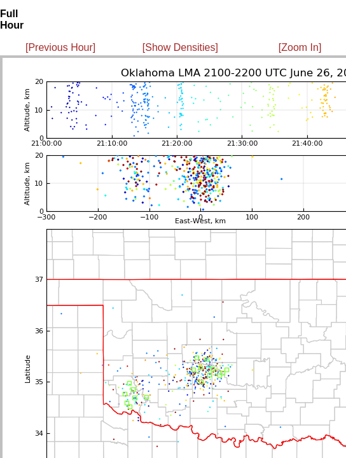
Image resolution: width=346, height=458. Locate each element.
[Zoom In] (300, 47)
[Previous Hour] (60, 47)
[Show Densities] (180, 47)
